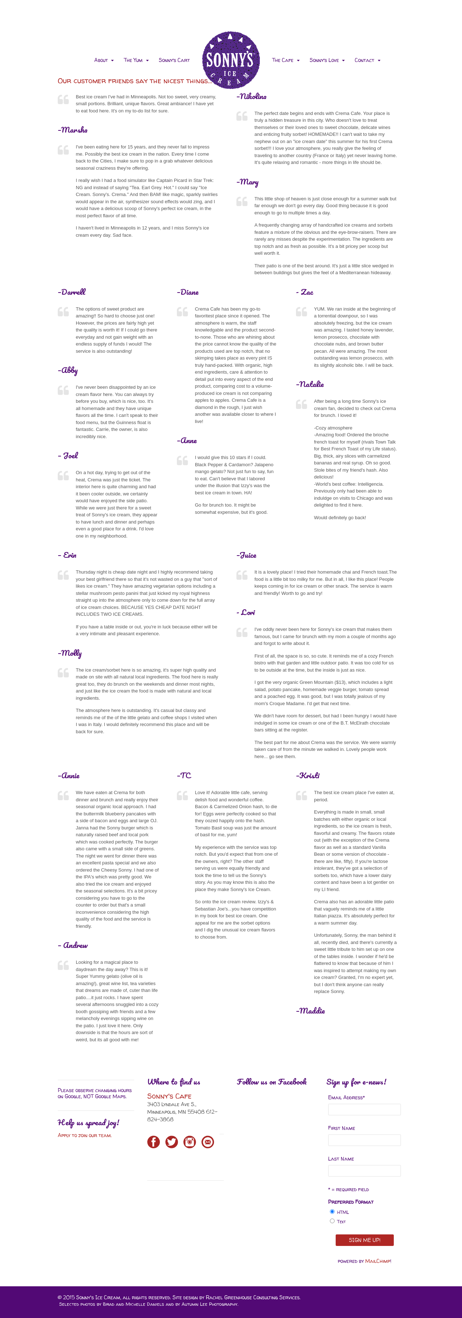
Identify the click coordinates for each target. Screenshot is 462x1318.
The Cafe (282, 60)
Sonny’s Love (324, 60)
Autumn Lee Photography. (210, 1304)
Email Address (346, 1097)
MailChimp (377, 1260)
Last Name (341, 1158)
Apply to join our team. (85, 1135)
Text (341, 1222)
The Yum (133, 60)
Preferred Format (351, 1201)
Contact (364, 60)
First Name (341, 1128)
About (101, 60)
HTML (343, 1212)
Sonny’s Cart (174, 60)
